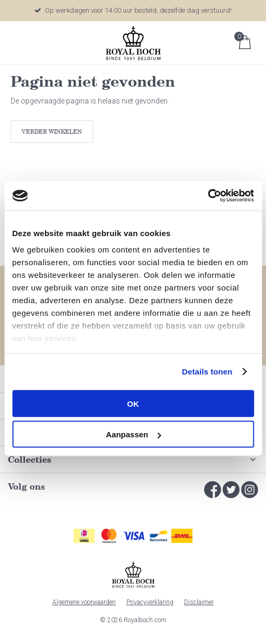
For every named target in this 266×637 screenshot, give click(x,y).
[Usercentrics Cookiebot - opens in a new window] (207, 196)
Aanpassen (133, 434)
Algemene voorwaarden (84, 602)
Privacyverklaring (149, 602)
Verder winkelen (52, 131)
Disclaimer (199, 602)
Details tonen (207, 371)
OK (133, 403)
